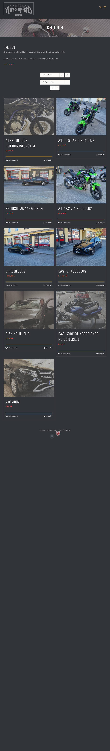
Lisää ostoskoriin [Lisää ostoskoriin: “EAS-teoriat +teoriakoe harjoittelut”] (65, 354)
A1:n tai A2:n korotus (76, 140)
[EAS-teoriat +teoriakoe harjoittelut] (81, 310)
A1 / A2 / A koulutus (75, 208)
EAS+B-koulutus (72, 271)
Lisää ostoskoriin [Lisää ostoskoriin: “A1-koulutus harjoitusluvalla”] (12, 160)
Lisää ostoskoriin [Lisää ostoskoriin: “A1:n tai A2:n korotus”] (65, 155)
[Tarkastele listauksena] (57, 88)
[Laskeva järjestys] (67, 75)
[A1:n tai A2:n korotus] (81, 116)
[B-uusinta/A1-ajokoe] (29, 184)
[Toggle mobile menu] (105, 7)
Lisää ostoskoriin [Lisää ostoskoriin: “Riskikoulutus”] (12, 348)
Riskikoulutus (17, 333)
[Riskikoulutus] (29, 310)
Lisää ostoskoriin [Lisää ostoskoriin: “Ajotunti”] (12, 416)
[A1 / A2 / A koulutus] (81, 184)
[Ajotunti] (29, 378)
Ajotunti (13, 401)
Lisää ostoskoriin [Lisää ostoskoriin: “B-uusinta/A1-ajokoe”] (12, 223)
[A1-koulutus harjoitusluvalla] (29, 116)
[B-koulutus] (29, 247)
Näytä (47, 82)
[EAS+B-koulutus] (81, 247)
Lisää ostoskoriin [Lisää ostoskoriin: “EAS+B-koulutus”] (65, 285)
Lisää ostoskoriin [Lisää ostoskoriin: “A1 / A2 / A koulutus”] (65, 223)
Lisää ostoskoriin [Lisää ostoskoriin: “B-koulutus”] (12, 285)
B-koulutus (15, 271)
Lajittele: (47, 75)
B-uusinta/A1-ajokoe (24, 208)
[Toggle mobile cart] (100, 7)
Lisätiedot (49, 160)
